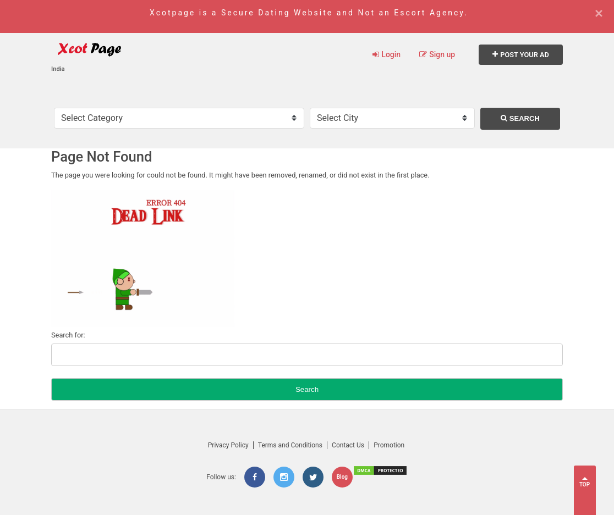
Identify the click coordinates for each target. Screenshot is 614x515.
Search (520, 118)
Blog (342, 477)
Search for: (68, 335)
